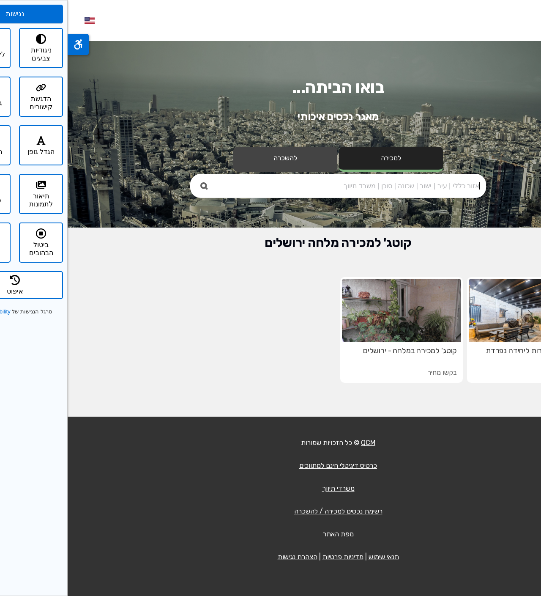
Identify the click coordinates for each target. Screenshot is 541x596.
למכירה (323, 158)
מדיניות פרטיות (275, 557)
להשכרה (218, 158)
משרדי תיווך (270, 488)
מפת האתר (270, 534)
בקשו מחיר (374, 372)
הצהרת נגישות (230, 557)
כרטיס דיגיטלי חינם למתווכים (270, 465)
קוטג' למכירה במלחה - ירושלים (342, 350)
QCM (300, 443)
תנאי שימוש (316, 557)
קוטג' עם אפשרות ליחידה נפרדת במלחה (467, 354)
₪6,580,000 (497, 372)
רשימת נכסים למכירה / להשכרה (271, 511)
